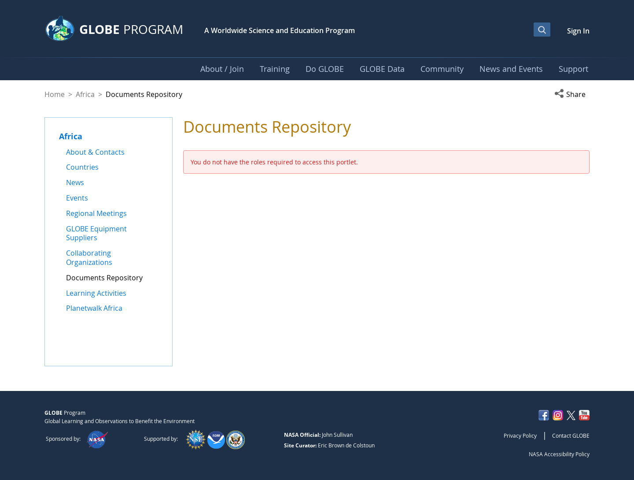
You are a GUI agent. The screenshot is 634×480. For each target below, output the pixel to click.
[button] (572, 94)
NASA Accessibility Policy (559, 454)
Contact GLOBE (571, 435)
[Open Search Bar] (542, 29)
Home (54, 94)
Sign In (578, 31)
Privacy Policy (520, 435)
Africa (85, 94)
